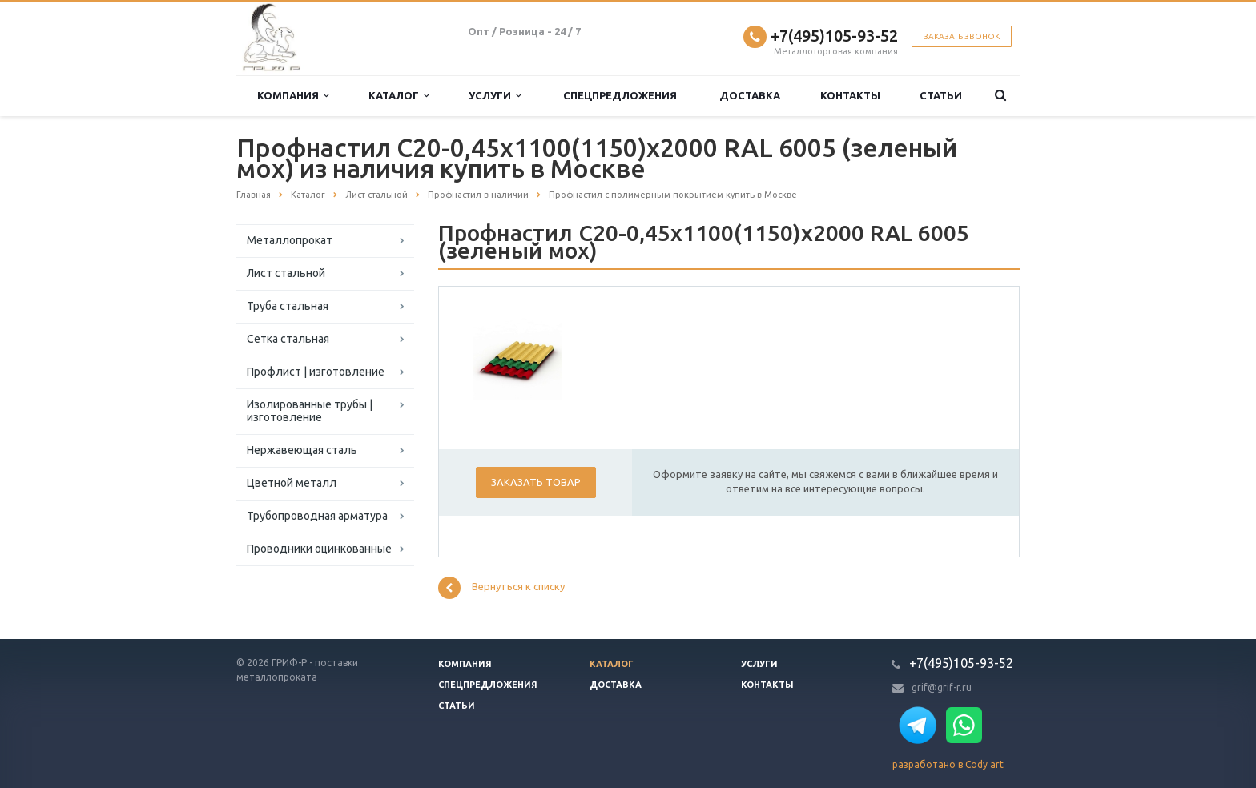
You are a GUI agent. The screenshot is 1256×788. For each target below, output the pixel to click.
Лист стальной (286, 273)
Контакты (850, 95)
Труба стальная (287, 306)
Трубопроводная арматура (317, 515)
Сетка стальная (288, 338)
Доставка (749, 95)
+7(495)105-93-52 (834, 35)
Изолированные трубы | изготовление (309, 411)
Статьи (941, 95)
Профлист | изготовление (315, 371)
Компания (292, 96)
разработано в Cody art (948, 764)
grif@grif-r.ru (942, 687)
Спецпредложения (620, 95)
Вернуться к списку (501, 588)
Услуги (495, 96)
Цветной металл (291, 482)
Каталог (398, 96)
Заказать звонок (962, 36)
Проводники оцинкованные (319, 548)
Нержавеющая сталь (302, 450)
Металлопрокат (289, 240)
